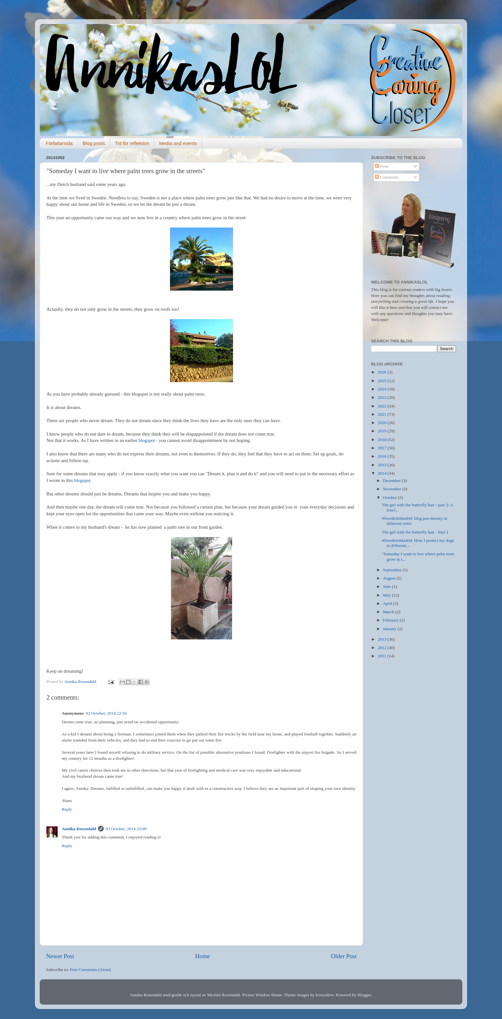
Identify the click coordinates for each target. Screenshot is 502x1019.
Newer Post (60, 956)
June (387, 586)
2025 (382, 380)
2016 (382, 456)
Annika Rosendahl (79, 828)
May (387, 595)
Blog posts (94, 143)
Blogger (364, 994)
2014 (382, 473)
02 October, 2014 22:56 (106, 713)
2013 (382, 639)
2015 (382, 464)
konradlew (325, 994)
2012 (382, 647)
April (388, 603)
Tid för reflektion (132, 143)
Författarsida (59, 143)
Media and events (178, 143)
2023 (382, 397)
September (392, 569)
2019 (382, 431)
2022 (382, 406)
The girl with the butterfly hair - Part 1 (415, 532)
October (390, 497)
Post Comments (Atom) (90, 969)
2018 (382, 439)
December (392, 480)
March (389, 611)
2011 (382, 656)
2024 (382, 389)
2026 (382, 372)
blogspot (147, 440)
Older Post (344, 956)
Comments (387, 177)
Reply (67, 809)
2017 (382, 447)
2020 (382, 422)
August (389, 578)
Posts (382, 166)
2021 (382, 414)
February (391, 620)
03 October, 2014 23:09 (126, 828)
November (392, 488)
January (390, 628)
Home (202, 956)
